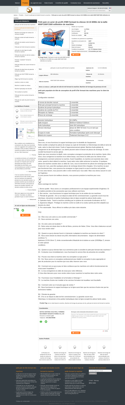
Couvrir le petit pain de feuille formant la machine (37, 15)
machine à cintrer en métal (22, 82)
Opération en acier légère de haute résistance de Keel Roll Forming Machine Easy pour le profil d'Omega (74, 382)
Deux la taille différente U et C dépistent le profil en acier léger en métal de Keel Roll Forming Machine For (75, 392)
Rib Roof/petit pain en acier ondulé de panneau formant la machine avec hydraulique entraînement (50, 375)
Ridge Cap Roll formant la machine (24, 79)
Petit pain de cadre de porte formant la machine (25, 100)
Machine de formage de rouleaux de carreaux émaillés (24, 33)
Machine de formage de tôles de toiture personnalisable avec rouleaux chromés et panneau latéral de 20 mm (104, 357)
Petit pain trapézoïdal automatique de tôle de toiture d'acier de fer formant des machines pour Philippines (26, 382)
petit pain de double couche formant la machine (25, 43)
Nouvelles (105, 3)
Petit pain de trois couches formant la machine (24, 95)
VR (16, 9)
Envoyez (92, 373)
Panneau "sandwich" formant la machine (23, 60)
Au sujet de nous (36, 3)
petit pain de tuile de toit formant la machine (98, 303)
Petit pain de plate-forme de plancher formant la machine (24, 70)
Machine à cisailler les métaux (22, 85)
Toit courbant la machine (21, 92)
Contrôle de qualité (62, 3)
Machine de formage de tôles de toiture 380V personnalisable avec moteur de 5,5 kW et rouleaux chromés (89, 356)
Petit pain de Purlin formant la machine (25, 47)
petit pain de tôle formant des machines (25, 24)
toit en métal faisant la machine (56, 303)
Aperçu (15, 15)
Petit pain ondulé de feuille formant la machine (24, 38)
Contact (76, 54)
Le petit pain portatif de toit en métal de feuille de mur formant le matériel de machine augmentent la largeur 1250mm (51, 381)
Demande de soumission (92, 3)
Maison (17, 3)
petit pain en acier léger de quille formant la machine (23, 51)
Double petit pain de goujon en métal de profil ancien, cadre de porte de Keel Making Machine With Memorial (75, 387)
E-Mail (91, 380)
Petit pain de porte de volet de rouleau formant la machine (25, 55)
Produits (25, 3)
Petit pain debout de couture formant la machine (25, 65)
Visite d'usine (48, 3)
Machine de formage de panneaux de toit (75, 303)
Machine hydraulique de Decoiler (23, 88)
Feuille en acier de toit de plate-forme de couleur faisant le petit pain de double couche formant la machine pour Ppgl (51, 393)
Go (110, 10)
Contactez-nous (76, 3)
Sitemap (96, 380)
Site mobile (92, 383)
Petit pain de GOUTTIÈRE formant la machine (24, 75)
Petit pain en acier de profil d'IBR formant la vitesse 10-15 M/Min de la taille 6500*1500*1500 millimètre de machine (55, 59)
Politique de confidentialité (23, 401)
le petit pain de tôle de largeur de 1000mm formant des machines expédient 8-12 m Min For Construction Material (26, 394)
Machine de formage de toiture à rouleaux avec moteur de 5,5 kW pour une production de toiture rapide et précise (75, 356)
